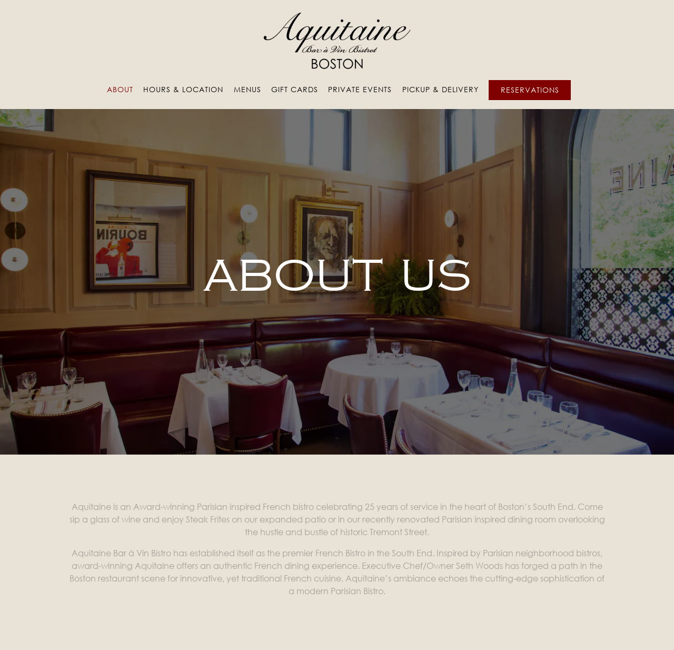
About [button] (120, 89)
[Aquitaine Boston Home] (337, 40)
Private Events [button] (360, 89)
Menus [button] (247, 89)
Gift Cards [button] (294, 89)
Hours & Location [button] (183, 89)
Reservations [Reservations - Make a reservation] (530, 90)
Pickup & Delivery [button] (440, 89)
